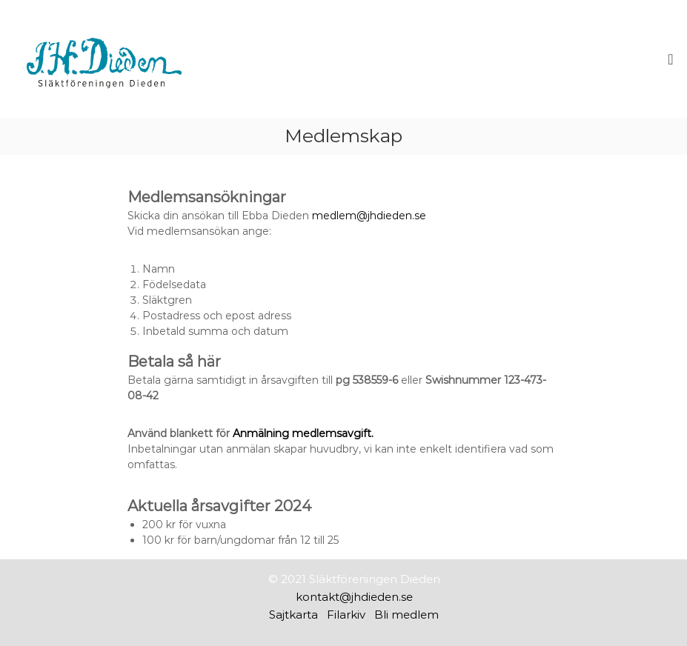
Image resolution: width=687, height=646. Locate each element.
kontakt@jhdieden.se (354, 597)
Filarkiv (346, 614)
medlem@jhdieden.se (369, 215)
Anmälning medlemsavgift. (303, 433)
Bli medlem (406, 614)
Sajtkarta (293, 614)
